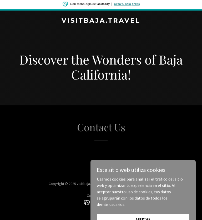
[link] (101, 21)
